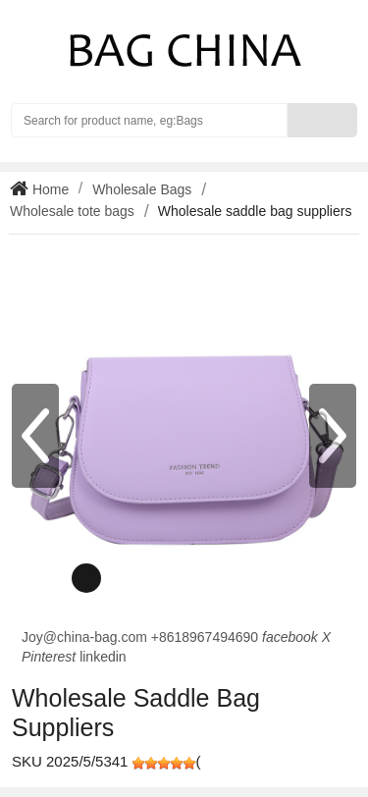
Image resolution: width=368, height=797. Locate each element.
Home (48, 189)
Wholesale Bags (141, 189)
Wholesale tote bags (72, 211)
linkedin (102, 656)
